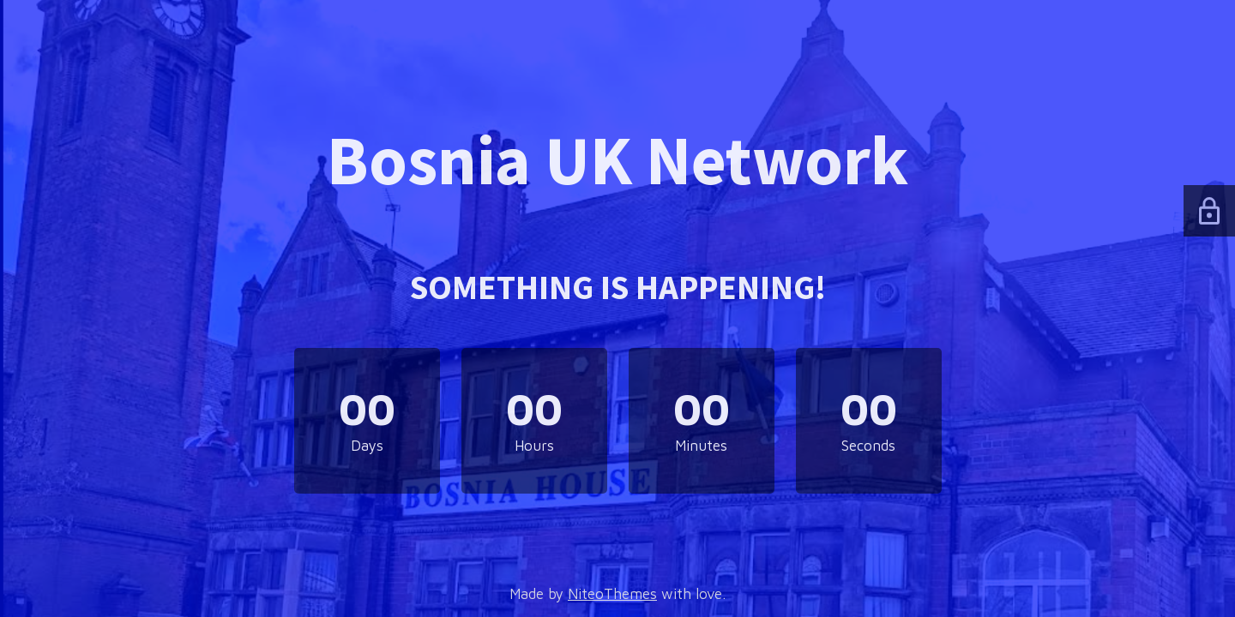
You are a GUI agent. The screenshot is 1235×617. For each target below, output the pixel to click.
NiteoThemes (612, 593)
